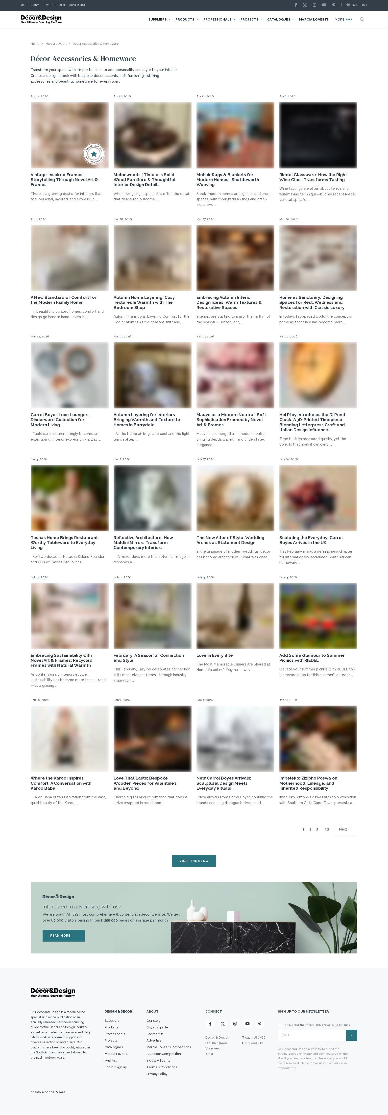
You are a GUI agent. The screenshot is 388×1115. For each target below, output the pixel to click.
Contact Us (154, 1034)
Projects (249, 19)
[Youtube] (325, 5)
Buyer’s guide (157, 1027)
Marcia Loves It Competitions (168, 1047)
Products (184, 19)
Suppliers (157, 19)
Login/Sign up (116, 1067)
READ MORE (63, 935)
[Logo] (42, 19)
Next (343, 829)
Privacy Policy (157, 1074)
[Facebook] (297, 5)
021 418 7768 (255, 1037)
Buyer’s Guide (54, 5)
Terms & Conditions (161, 1067)
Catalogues (278, 19)
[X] (306, 5)
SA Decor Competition (163, 1054)
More (344, 19)
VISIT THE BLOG (194, 861)
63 (327, 829)
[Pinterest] (335, 5)
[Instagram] (316, 5)
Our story (30, 5)
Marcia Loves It (314, 19)
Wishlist (354, 5)
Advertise (77, 5)
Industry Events (158, 1060)
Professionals (217, 19)
